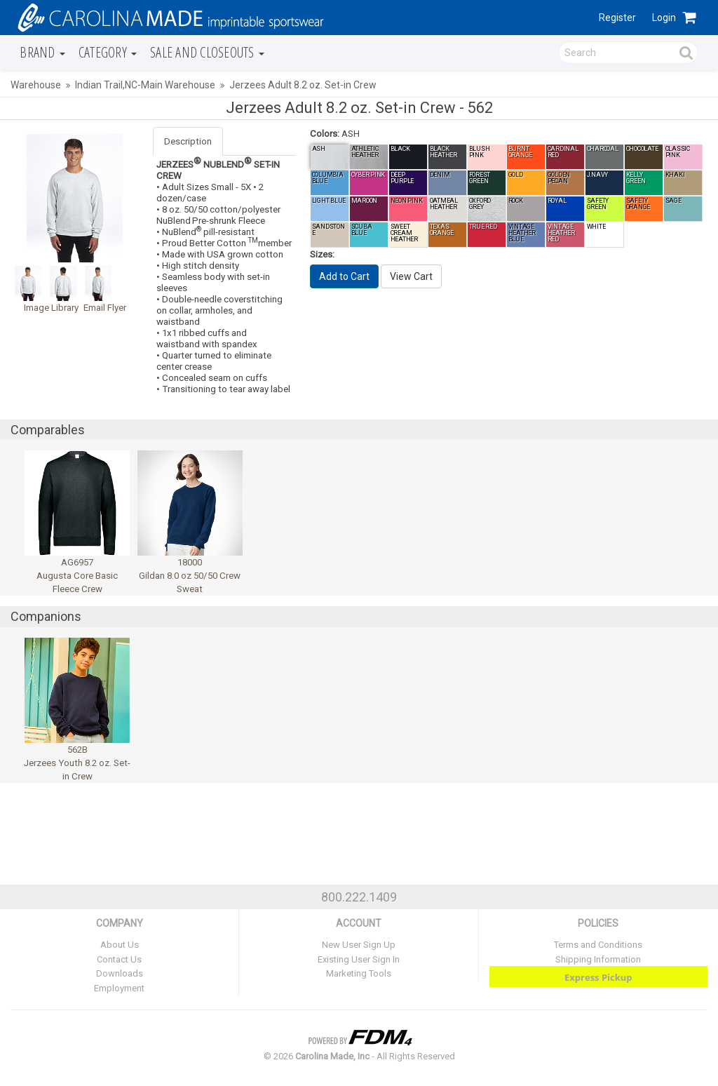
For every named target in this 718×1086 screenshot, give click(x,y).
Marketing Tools (358, 973)
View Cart (411, 276)
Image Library (51, 307)
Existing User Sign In (359, 959)
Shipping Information (598, 959)
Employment (119, 988)
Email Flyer (104, 307)
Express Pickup (598, 977)
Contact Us (119, 959)
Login (664, 17)
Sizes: (322, 254)
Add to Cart (344, 276)
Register (617, 17)
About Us (119, 944)
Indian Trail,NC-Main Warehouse (145, 84)
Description (188, 141)
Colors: (324, 133)
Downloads (119, 973)
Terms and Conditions (598, 944)
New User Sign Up (358, 944)
